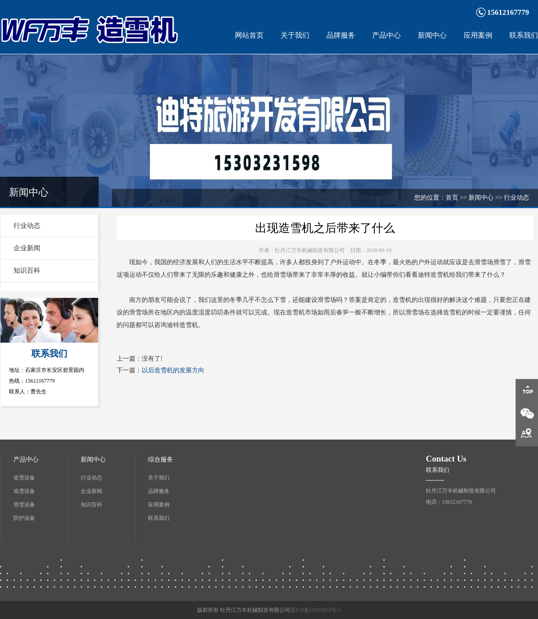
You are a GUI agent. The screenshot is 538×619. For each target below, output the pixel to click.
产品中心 (386, 35)
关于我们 (295, 35)
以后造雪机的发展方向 (173, 370)
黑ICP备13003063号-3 (315, 610)
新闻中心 (432, 35)
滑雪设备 (24, 504)
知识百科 (26, 270)
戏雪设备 (24, 491)
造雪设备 (24, 478)
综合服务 (160, 459)
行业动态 (26, 225)
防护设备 (24, 518)
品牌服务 (340, 35)
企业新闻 (26, 248)
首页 (452, 197)
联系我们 (523, 35)
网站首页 (249, 35)
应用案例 (478, 35)
